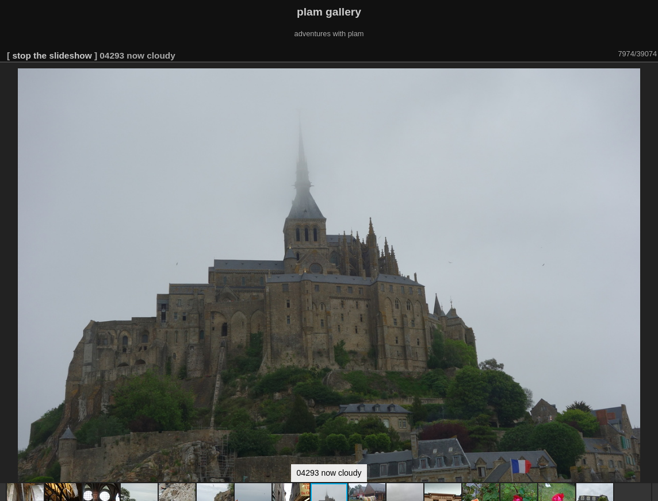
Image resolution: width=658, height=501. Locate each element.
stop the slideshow (51, 55)
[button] (647, 79)
